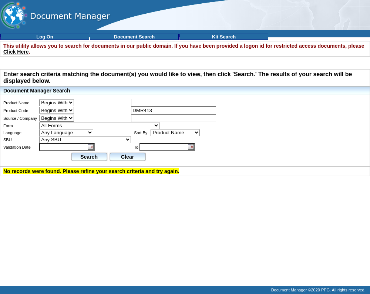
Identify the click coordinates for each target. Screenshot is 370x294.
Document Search (134, 37)
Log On (44, 37)
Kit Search (224, 37)
